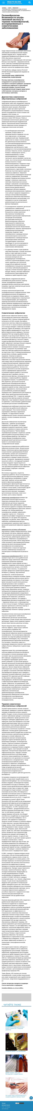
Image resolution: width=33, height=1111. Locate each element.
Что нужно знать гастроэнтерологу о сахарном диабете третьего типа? (17, 1087)
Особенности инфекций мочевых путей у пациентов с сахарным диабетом (17, 1019)
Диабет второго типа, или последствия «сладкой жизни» (17, 1065)
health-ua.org (16, 2)
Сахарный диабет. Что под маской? (17, 1042)
